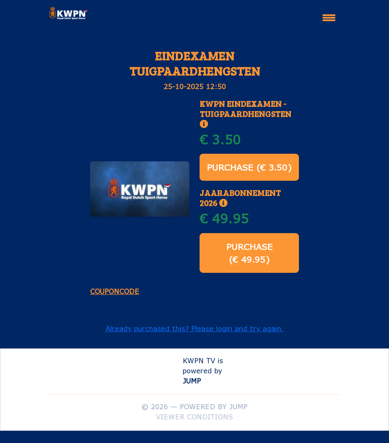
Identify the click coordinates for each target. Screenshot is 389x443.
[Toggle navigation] (329, 14)
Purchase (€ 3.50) (249, 167)
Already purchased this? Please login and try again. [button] (195, 328)
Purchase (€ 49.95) (249, 253)
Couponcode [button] (114, 291)
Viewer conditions (194, 417)
